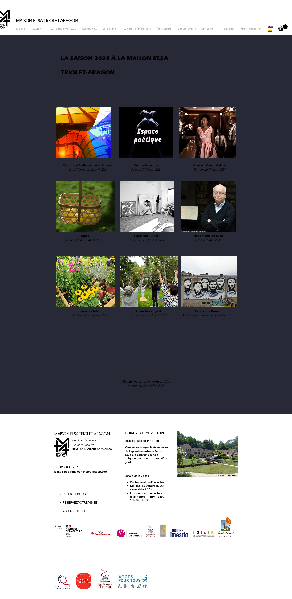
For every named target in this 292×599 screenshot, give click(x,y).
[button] (283, 27)
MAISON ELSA (29, 20)
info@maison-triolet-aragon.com (85, 471)
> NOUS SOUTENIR (73, 511)
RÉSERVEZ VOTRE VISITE (79, 502)
